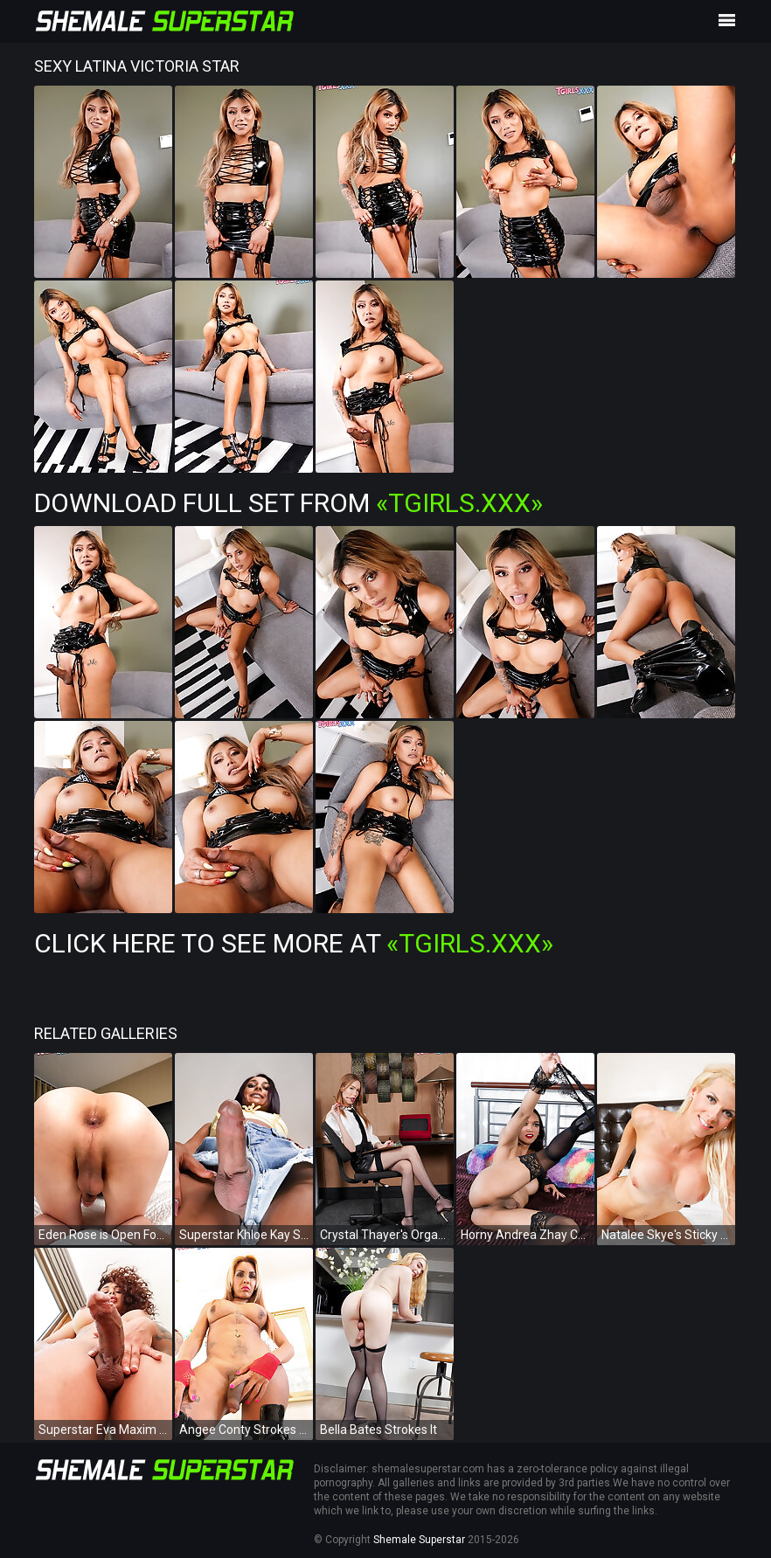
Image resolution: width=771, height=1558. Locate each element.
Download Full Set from (288, 503)
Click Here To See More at (293, 943)
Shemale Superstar (419, 1540)
